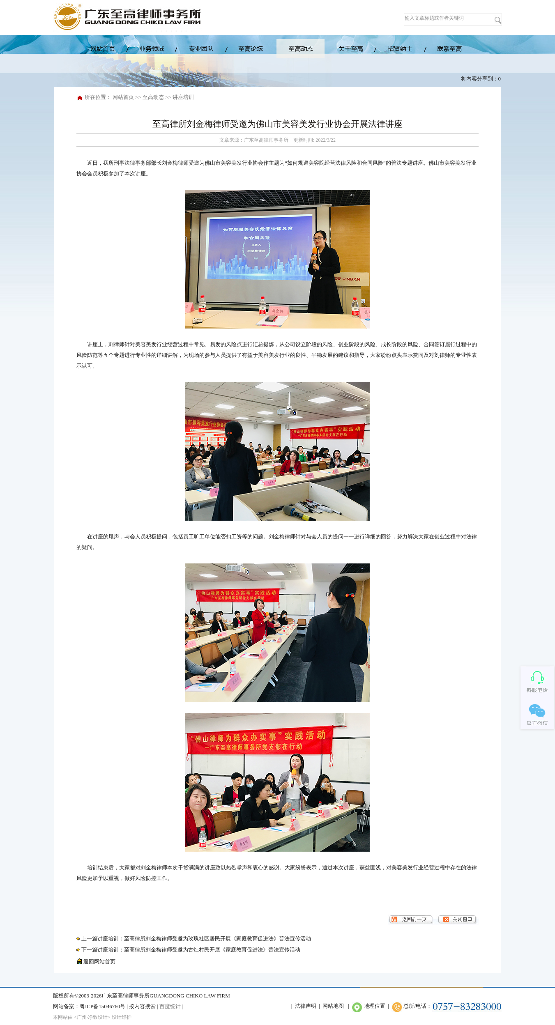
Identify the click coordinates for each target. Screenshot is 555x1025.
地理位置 (374, 1006)
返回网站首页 (95, 961)
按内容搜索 (142, 1006)
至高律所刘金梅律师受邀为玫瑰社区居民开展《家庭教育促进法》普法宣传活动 (217, 938)
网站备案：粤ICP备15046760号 (89, 1006)
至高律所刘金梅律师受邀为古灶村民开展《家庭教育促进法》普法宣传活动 (212, 950)
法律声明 (305, 1006)
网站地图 (333, 1006)
